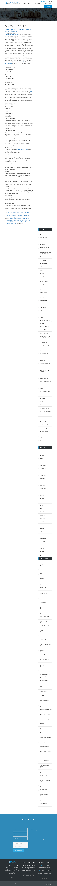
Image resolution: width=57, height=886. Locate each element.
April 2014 (42, 508)
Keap (41, 686)
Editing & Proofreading (21, 212)
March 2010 (42, 535)
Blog (50, 3)
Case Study (9, 212)
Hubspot (41, 314)
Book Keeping (43, 260)
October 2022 (43, 475)
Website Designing (44, 794)
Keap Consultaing (43, 691)
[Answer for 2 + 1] (20, 846)
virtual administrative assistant (44, 766)
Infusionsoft (42, 654)
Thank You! (42, 404)
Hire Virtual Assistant (44, 625)
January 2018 (42, 485)
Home (24, 3)
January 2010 (42, 541)
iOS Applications (43, 342)
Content (41, 598)
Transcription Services (44, 408)
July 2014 (42, 498)
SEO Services (42, 384)
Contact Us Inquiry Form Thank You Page (45, 277)
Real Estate (42, 367)
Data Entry (42, 297)
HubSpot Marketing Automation (44, 649)
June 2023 (42, 458)
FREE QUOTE (28, 875)
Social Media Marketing (45, 391)
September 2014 (43, 491)
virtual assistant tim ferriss (45, 785)
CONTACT (12, 877)
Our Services (37, 3)
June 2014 (42, 501)
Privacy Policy (42, 360)
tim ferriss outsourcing (44, 746)
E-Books (14, 212)
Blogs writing (42, 578)
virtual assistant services (45, 414)
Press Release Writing (15, 215)
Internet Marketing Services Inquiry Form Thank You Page (45, 338)
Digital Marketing (43, 612)
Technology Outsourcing (25, 221)
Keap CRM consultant (44, 700)
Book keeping (43, 582)
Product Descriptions (24, 215)
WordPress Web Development (43, 436)
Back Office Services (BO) (45, 569)
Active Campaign (43, 237)
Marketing (42, 705)
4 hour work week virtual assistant (45, 563)
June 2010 (42, 525)
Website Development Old (45, 428)
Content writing (43, 602)
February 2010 (43, 538)
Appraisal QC (42, 244)
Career (41, 270)
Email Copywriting (15, 220)
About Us (30, 3)
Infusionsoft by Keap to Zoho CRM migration (45, 675)
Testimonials (42, 401)
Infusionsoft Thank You (45, 329)
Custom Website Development (43, 293)
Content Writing (43, 284)
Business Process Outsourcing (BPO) (17, 218)
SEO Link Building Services (45, 381)
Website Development (44, 798)
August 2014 (42, 495)
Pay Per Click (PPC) (44, 353)
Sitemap (41, 388)
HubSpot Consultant (44, 635)
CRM (41, 607)
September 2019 (43, 478)
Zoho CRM (42, 808)
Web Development (44, 424)
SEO (41, 728)
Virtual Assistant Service (45, 775)
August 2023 (42, 452)
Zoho (41, 440)
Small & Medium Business (14, 221)
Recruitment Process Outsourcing (44, 371)
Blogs (41, 573)
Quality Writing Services (45, 363)
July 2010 (42, 521)
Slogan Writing (12, 217)
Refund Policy (43, 375)
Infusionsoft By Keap (44, 326)
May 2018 (42, 482)
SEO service (42, 732)
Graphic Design (43, 307)
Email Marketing (43, 300)
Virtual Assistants (43, 789)
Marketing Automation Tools (46, 709)
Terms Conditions (43, 394)
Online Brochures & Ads (21, 214)
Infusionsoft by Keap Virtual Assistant (46, 681)
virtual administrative (44, 760)
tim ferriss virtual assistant (45, 751)
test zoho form (43, 398)
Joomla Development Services (44, 346)
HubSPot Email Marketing (45, 644)
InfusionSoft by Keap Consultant (44, 664)
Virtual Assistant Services (10, 223)
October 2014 (43, 488)
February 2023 (43, 465)
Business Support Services (45, 266)
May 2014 (42, 505)
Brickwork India (43, 587)
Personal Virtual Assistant (45, 714)
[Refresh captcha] (26, 844)
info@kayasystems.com (45, 868)
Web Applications (43, 421)
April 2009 (42, 555)
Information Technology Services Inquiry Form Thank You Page (46, 322)
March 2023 (42, 462)
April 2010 (42, 531)
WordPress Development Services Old (45, 432)
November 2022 (43, 472)
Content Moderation (44, 281)
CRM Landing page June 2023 (45, 288)
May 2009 (42, 551)
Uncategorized (43, 756)
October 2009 (43, 545)
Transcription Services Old (45, 411)
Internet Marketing (44, 333)
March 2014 (42, 511)
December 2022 (43, 468)
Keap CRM (42, 695)
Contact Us (48, 6)
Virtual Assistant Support (45, 418)
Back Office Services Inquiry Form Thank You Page (45, 253)
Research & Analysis (44, 378)
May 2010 (42, 528)
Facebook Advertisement (45, 304)
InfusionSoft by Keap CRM (45, 670)
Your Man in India (43, 803)
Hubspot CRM (43, 639)
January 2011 (42, 518)
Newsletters (13, 214)
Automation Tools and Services (44, 248)
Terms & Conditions (37, 883)
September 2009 (43, 548)
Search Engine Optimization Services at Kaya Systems (18, 30)
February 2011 (43, 515)
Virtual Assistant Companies (46, 771)
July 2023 (42, 455)
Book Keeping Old (43, 263)
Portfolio (45, 3)
